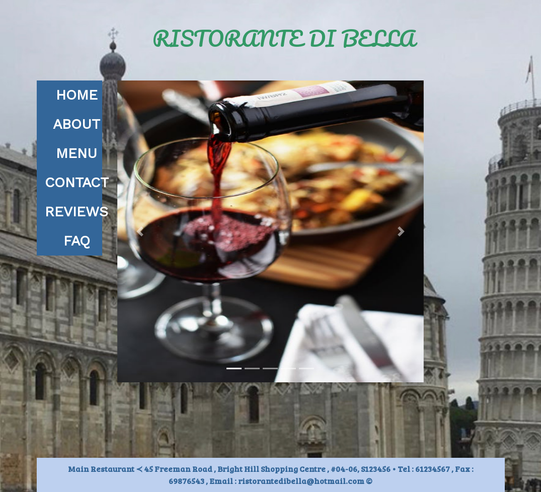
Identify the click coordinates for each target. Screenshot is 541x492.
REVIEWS (76, 211)
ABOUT (76, 124)
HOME (77, 95)
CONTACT (77, 182)
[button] (140, 231)
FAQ (76, 240)
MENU (76, 153)
